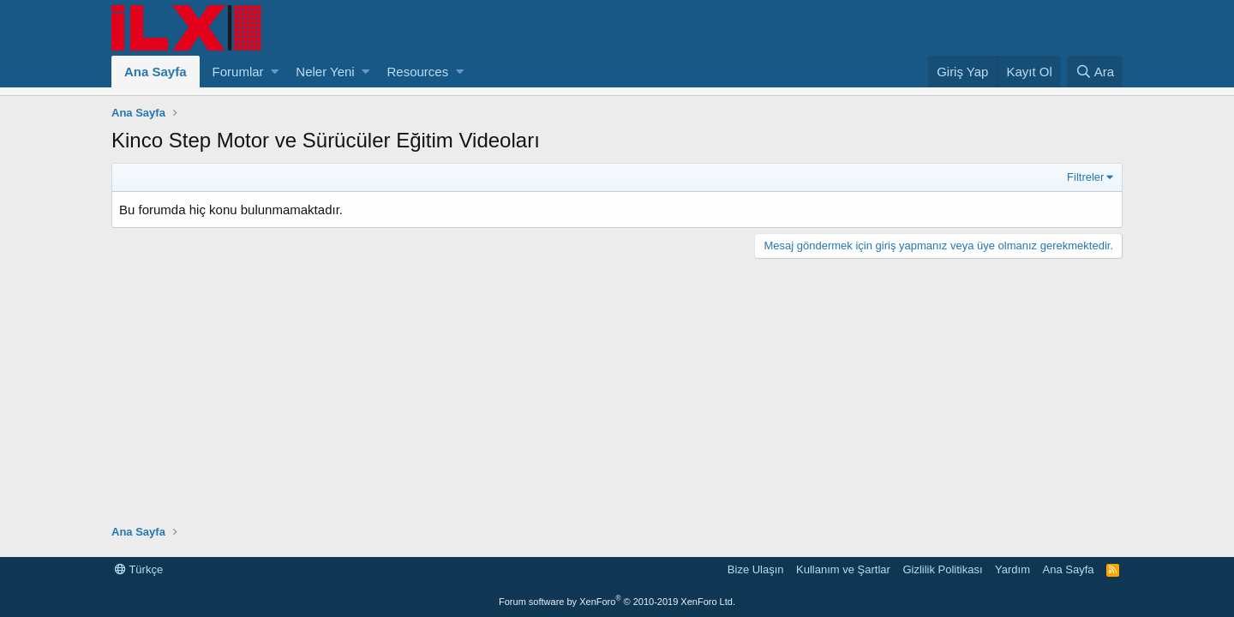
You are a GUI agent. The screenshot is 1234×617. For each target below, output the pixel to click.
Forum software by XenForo (617, 601)
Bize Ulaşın (756, 569)
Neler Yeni (325, 71)
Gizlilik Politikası (942, 569)
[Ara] (1095, 71)
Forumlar (238, 71)
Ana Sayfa (155, 71)
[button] (275, 71)
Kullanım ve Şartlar (843, 569)
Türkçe (139, 569)
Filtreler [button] (1085, 177)
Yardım (1012, 569)
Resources (417, 71)
